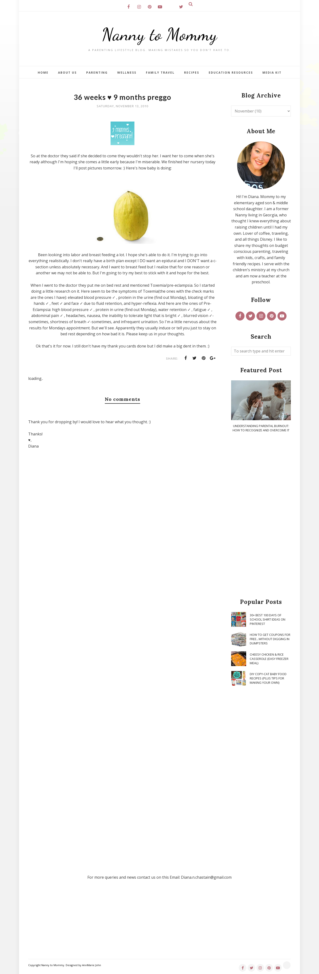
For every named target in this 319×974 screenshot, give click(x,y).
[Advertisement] (261, 515)
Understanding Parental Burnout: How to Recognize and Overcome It (261, 428)
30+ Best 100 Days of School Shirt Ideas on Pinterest (267, 619)
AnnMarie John (91, 965)
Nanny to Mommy (159, 34)
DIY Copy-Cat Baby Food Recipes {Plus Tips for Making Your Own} (268, 678)
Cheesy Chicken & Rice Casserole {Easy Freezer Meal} (269, 658)
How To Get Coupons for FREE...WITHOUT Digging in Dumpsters (270, 638)
